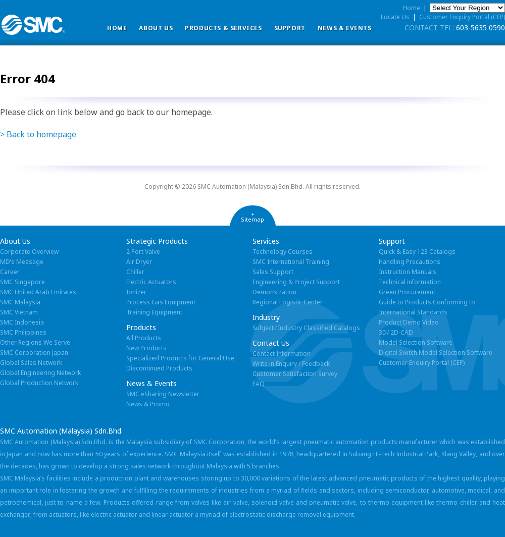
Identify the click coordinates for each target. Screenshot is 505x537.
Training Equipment (154, 312)
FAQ (258, 384)
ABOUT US (156, 28)
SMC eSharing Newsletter (162, 394)
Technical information (410, 282)
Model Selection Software (415, 342)
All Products (143, 338)
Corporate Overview (29, 251)
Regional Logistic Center (287, 302)
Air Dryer (139, 261)
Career (10, 271)
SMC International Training (290, 261)
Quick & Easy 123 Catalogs (417, 251)
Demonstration (274, 292)
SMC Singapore (22, 282)
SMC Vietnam (19, 312)
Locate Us (395, 17)
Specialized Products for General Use (180, 358)
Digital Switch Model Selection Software (435, 352)
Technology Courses (282, 251)
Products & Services (223, 28)
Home (117, 28)
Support (290, 28)
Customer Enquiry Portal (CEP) (462, 17)
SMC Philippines (23, 332)
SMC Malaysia (20, 302)
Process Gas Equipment (160, 302)
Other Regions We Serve (35, 342)
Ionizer (136, 292)
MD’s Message (21, 261)
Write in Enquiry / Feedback (291, 363)
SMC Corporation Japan (34, 352)
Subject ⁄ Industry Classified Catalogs (306, 328)
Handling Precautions (409, 261)
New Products (146, 348)
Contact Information (281, 353)
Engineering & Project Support (296, 282)
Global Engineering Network (40, 372)
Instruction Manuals (407, 271)
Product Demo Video (409, 322)
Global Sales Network (31, 362)
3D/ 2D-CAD (396, 332)
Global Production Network (39, 383)
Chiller (135, 271)
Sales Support (272, 271)
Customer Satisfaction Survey (294, 373)
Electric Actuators (151, 282)
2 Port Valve (143, 251)
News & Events (345, 28)
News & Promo (148, 404)
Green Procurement (407, 292)
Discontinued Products (159, 368)
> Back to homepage (38, 134)
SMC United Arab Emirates (38, 292)
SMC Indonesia (22, 322)
